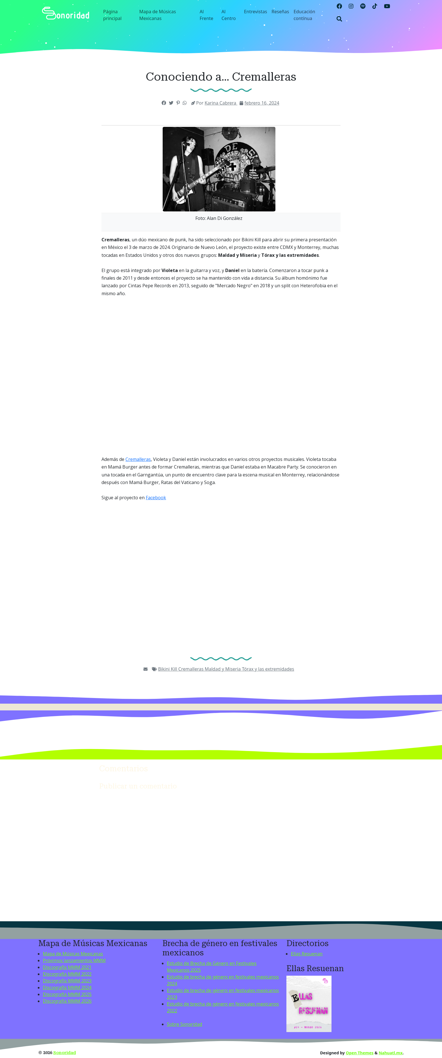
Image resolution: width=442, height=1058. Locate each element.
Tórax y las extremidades (268, 669)
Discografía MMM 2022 (67, 974)
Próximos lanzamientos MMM (74, 960)
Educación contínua (304, 14)
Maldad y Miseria (223, 669)
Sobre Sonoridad (184, 1024)
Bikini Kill (168, 669)
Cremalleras (138, 459)
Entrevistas (255, 11)
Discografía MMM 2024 (67, 987)
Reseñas (280, 11)
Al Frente (206, 14)
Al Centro (229, 14)
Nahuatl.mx (391, 1052)
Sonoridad (64, 1052)
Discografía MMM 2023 (67, 981)
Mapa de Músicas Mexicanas (157, 14)
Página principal (112, 14)
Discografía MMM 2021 (67, 967)
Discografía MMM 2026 (67, 1001)
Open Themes (360, 1052)
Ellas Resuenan (306, 954)
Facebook (156, 497)
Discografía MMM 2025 (67, 994)
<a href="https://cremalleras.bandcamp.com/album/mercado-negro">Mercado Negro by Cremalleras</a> (221, 376)
